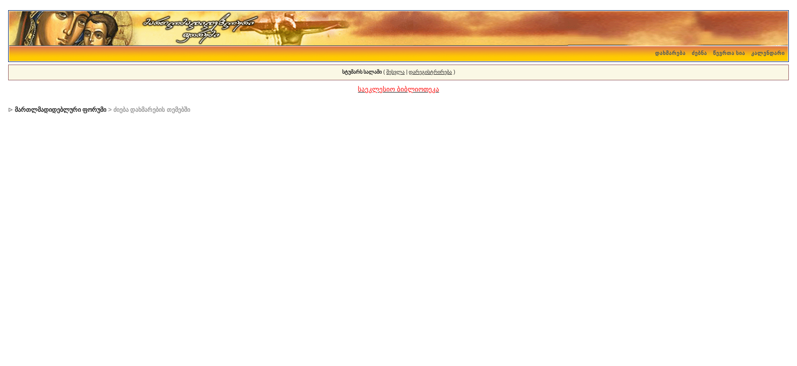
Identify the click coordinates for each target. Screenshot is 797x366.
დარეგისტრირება (430, 72)
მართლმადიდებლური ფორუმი (60, 109)
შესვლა (395, 72)
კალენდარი (768, 53)
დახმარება (670, 53)
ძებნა (699, 53)
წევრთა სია (729, 53)
